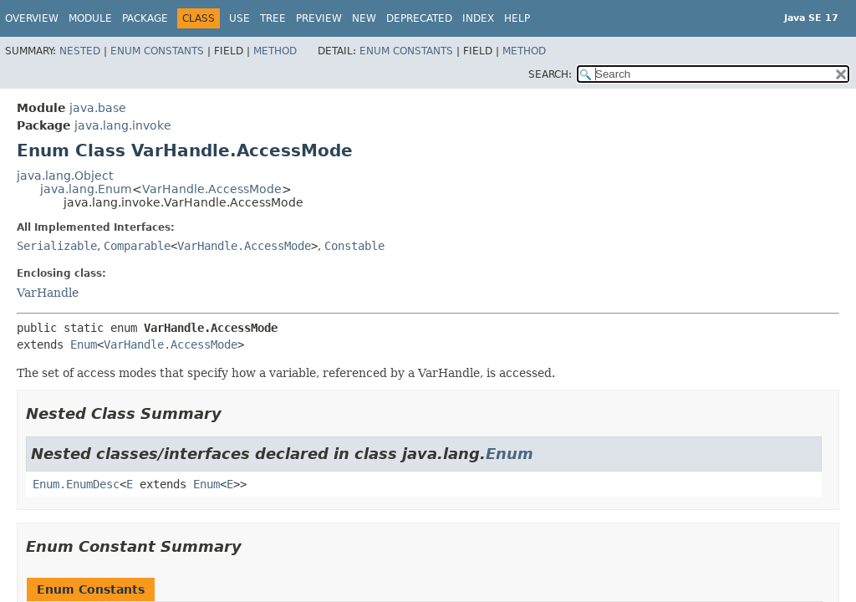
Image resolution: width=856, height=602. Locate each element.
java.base (97, 108)
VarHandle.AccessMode (212, 189)
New (364, 18)
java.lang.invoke (122, 125)
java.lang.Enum (86, 189)
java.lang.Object (65, 175)
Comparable (137, 246)
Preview (319, 18)
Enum (83, 344)
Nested (79, 51)
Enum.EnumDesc (76, 484)
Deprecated (419, 18)
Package (145, 18)
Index (478, 18)
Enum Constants (157, 51)
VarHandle (48, 292)
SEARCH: (550, 74)
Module (90, 18)
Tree (273, 18)
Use (239, 18)
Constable (354, 246)
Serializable (57, 246)
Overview (32, 18)
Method (275, 51)
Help (517, 18)
